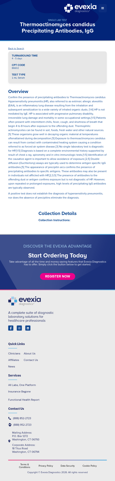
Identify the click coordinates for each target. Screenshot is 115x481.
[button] (103, 8)
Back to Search (16, 48)
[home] (53, 8)
